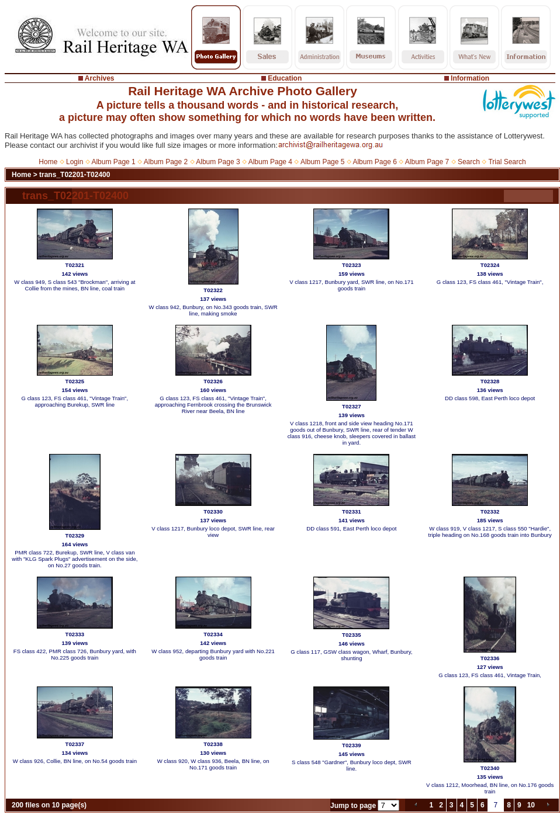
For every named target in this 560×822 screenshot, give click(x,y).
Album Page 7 (427, 162)
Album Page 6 (374, 162)
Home (48, 162)
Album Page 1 (113, 162)
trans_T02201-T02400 (74, 175)
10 (531, 805)
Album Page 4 (270, 162)
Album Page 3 (218, 162)
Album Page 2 (166, 162)
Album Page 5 (322, 162)
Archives (100, 78)
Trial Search (507, 162)
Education (285, 78)
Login (74, 162)
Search (469, 162)
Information (470, 78)
